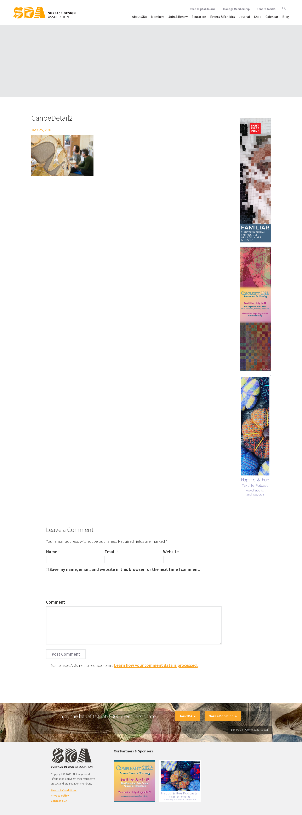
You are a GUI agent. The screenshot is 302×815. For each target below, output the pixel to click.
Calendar (272, 17)
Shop (257, 17)
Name (51, 552)
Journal (244, 17)
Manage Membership (236, 9)
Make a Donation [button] (223, 716)
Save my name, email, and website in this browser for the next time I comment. (125, 569)
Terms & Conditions (63, 790)
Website (171, 552)
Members (157, 17)
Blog (285, 17)
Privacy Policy (60, 795)
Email (109, 552)
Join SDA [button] (187, 716)
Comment (55, 602)
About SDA (139, 17)
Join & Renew (178, 17)
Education (199, 17)
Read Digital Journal (203, 9)
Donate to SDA (266, 9)
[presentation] (77, 587)
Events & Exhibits (222, 17)
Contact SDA (59, 801)
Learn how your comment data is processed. (156, 665)
